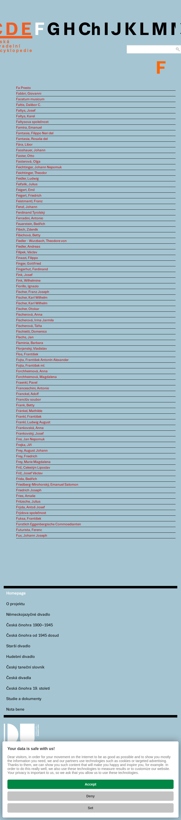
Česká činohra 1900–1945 (29, 625)
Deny (90, 796)
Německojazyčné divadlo (28, 615)
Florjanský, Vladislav (31, 348)
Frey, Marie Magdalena (33, 462)
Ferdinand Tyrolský (30, 212)
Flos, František (27, 354)
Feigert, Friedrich (28, 195)
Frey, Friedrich (26, 456)
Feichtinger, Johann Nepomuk (39, 167)
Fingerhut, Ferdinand (32, 269)
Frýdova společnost (31, 513)
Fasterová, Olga (28, 161)
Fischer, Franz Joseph (32, 292)
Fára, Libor (24, 144)
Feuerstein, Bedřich (30, 224)
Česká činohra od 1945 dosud (32, 635)
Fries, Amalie (25, 496)
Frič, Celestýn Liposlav (33, 467)
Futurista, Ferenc (29, 530)
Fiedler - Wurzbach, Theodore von (41, 241)
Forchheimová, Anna (32, 371)
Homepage (16, 593)
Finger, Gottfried (28, 263)
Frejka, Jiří (24, 445)
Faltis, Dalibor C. (28, 105)
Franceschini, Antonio (32, 388)
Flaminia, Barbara (29, 343)
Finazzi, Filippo (27, 258)
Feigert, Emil (25, 190)
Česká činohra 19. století (28, 688)
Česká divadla (18, 678)
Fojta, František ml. (30, 365)
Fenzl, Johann (26, 207)
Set (90, 808)
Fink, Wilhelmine (28, 280)
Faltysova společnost (32, 122)
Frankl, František (28, 416)
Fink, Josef (24, 275)
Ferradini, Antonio (29, 218)
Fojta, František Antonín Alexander (42, 360)
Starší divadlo (18, 646)
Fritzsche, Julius (28, 501)
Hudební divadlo (20, 657)
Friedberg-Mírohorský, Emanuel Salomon (47, 484)
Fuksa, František (28, 518)
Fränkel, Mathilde (29, 411)
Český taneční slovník (25, 667)
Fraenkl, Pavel (26, 382)
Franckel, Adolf (27, 394)
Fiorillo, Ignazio (27, 286)
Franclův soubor (28, 399)
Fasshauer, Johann (30, 150)
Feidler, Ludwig (27, 178)
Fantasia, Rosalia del (32, 139)
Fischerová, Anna (29, 314)
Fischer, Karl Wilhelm (31, 297)
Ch (89, 30)
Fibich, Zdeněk (27, 229)
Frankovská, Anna (30, 428)
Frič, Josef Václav (29, 473)
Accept (90, 784)
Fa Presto (23, 88)
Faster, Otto (25, 156)
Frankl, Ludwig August (33, 422)
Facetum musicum (30, 99)
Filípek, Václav (26, 252)
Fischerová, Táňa (29, 326)
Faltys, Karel (25, 116)
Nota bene (15, 709)
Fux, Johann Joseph (31, 535)
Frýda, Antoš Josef (30, 507)
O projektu (15, 604)
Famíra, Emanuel (29, 127)
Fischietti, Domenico (31, 331)
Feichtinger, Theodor (31, 173)
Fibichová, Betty (28, 235)
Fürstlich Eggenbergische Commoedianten (48, 524)
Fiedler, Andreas (28, 246)
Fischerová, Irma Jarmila (35, 320)
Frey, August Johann (32, 450)
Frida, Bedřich (26, 479)
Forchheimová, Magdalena (36, 377)
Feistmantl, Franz (29, 201)
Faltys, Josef (26, 110)
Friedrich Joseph (28, 490)
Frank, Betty (25, 405)
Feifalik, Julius (27, 184)
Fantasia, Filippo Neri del (34, 133)
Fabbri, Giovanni (28, 93)
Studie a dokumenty (23, 699)
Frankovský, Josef (30, 433)
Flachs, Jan (25, 337)
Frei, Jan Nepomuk (30, 439)
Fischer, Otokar (27, 309)
